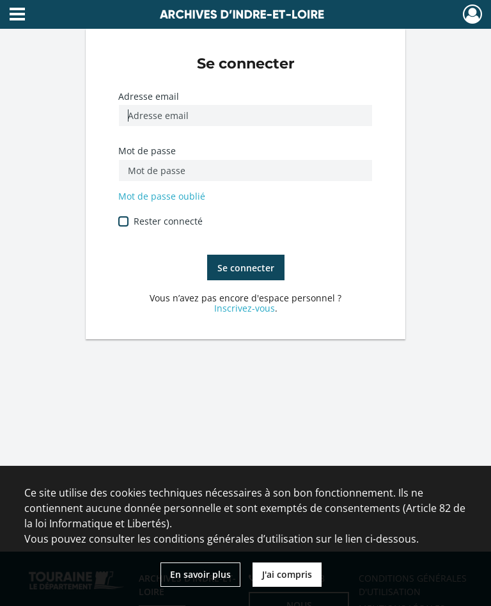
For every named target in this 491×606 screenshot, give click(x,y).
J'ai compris (287, 574)
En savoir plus (200, 574)
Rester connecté (168, 221)
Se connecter (245, 268)
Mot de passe (147, 150)
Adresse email (148, 96)
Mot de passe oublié (161, 196)
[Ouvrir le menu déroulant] (17, 15)
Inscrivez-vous (244, 308)
